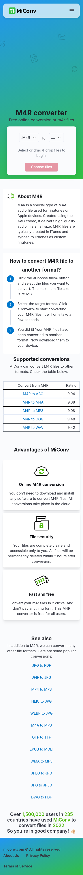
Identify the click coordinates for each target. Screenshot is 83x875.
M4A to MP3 (41, 725)
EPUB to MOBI (41, 749)
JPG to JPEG (41, 785)
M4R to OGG (33, 419)
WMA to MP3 (41, 761)
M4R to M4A (33, 402)
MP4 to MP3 (41, 689)
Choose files (41, 167)
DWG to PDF (41, 797)
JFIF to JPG (41, 677)
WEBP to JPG (41, 713)
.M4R (25, 137)
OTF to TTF (41, 737)
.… (53, 137)
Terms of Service (17, 866)
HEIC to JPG (41, 701)
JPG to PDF (41, 665)
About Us (11, 855)
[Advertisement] (41, 62)
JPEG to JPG (41, 773)
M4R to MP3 (33, 410)
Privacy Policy (38, 855)
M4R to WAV (33, 427)
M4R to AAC (33, 394)
